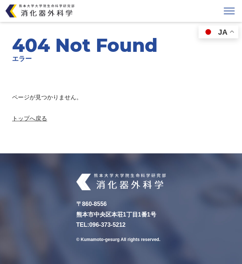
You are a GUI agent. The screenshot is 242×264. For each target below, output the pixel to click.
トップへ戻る (29, 118)
